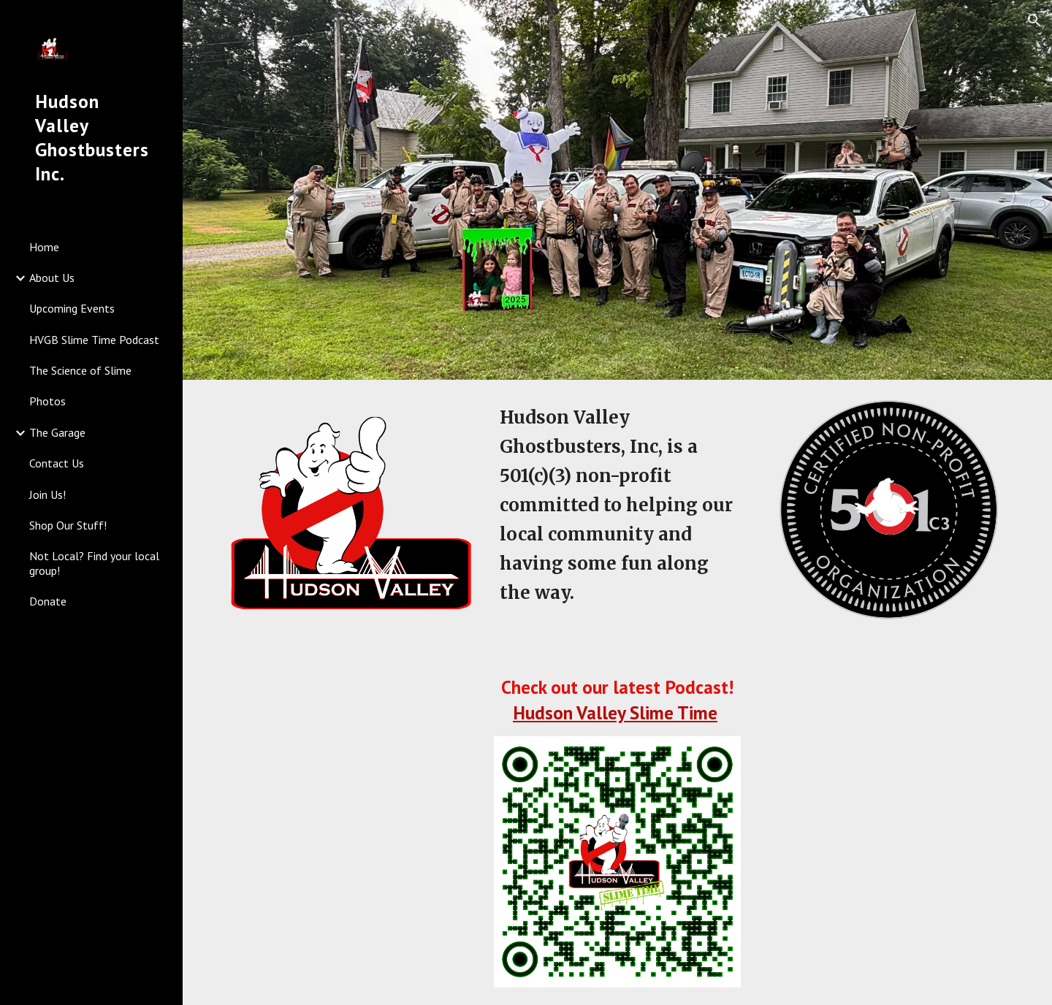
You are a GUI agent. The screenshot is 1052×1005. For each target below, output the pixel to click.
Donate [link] (47, 601)
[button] (1034, 20)
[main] (617, 505)
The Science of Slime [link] (80, 370)
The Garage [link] (57, 432)
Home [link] (44, 247)
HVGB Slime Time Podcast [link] (94, 339)
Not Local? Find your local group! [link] (94, 563)
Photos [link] (47, 401)
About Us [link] (52, 277)
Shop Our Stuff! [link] (68, 525)
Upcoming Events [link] (72, 308)
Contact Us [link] (56, 463)
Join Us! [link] (47, 494)
